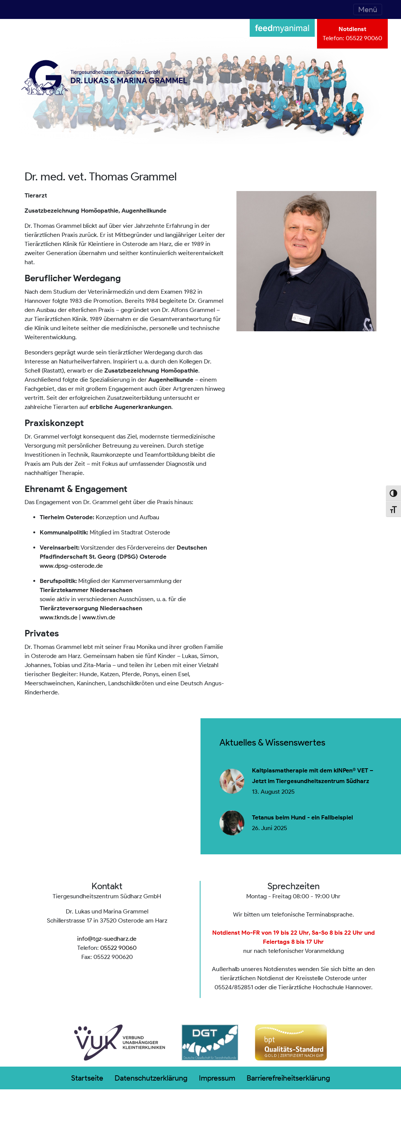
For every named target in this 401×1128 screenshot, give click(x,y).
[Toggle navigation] (367, 9)
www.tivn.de (98, 617)
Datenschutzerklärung (151, 1078)
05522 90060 (364, 38)
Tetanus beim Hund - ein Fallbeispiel (302, 818)
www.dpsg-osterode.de (71, 565)
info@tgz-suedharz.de (107, 938)
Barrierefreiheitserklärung (288, 1078)
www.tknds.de (59, 617)
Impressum (217, 1078)
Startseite (87, 1078)
